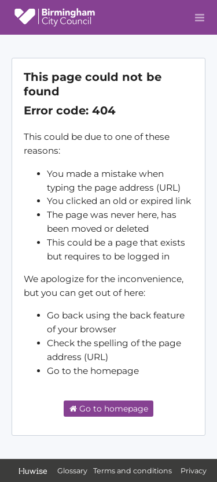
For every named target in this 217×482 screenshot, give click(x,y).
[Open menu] (199, 17)
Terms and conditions (133, 470)
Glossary (72, 470)
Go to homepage (108, 408)
